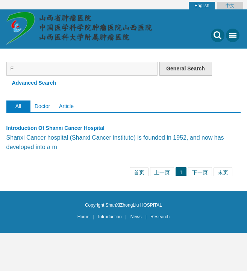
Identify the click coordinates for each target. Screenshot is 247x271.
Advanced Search (34, 83)
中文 (230, 5)
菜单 (231, 38)
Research (160, 216)
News (136, 216)
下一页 (200, 172)
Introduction (110, 216)
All (18, 106)
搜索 (217, 35)
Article (66, 106)
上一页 (162, 172)
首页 (139, 172)
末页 (223, 172)
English (201, 5)
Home (83, 216)
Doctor (42, 106)
